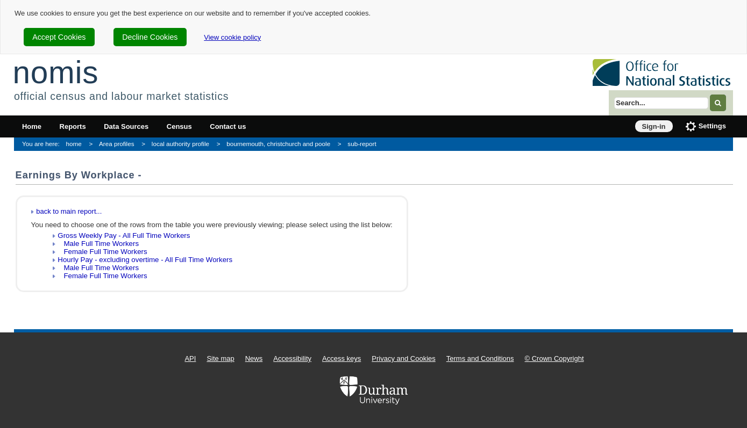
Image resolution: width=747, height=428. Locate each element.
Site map (220, 358)
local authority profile (180, 143)
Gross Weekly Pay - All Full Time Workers (124, 235)
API (190, 358)
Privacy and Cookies (404, 358)
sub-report (361, 143)
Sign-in (654, 126)
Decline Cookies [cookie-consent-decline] (149, 37)
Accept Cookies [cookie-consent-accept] (59, 37)
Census (179, 126)
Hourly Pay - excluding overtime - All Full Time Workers (145, 260)
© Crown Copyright (554, 358)
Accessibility (292, 358)
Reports (73, 126)
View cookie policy (232, 37)
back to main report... (69, 211)
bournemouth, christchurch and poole (278, 143)
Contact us (228, 126)
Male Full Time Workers (98, 244)
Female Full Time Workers (102, 252)
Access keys (341, 358)
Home (31, 126)
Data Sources (126, 126)
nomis (55, 72)
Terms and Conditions (480, 358)
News (254, 358)
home (74, 143)
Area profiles (116, 143)
